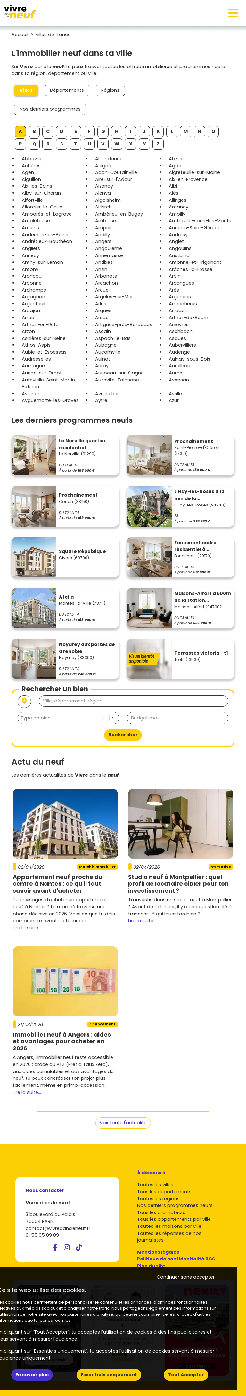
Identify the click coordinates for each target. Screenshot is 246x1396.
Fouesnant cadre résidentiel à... (195, 546)
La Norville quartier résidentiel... (82, 444)
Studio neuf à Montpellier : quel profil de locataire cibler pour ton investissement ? (178, 884)
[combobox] (68, 718)
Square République (82, 551)
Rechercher (123, 735)
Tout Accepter (186, 1374)
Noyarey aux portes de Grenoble (87, 648)
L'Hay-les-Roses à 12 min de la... (199, 495)
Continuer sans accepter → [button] (188, 1277)
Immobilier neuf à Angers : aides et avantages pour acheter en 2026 (62, 1041)
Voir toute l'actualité (123, 1122)
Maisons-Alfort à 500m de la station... (202, 597)
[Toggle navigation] (233, 13)
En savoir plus (32, 1374)
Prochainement (193, 441)
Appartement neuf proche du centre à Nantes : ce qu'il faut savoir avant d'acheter (57, 884)
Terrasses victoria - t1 (201, 653)
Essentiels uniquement (109, 1374)
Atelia (66, 597)
